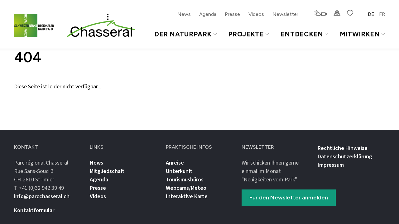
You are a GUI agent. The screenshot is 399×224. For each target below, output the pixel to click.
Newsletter (285, 14)
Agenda (207, 14)
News (184, 14)
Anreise (175, 163)
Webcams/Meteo (186, 188)
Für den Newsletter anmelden (288, 197)
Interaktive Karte (187, 196)
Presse (232, 14)
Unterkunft (179, 171)
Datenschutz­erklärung (345, 157)
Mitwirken (362, 34)
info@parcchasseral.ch (42, 196)
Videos (256, 14)
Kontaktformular (34, 210)
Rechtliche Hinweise (343, 148)
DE (371, 14)
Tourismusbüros (185, 180)
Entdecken (304, 34)
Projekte (248, 34)
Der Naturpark (185, 34)
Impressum (331, 165)
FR (382, 14)
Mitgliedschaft (107, 171)
